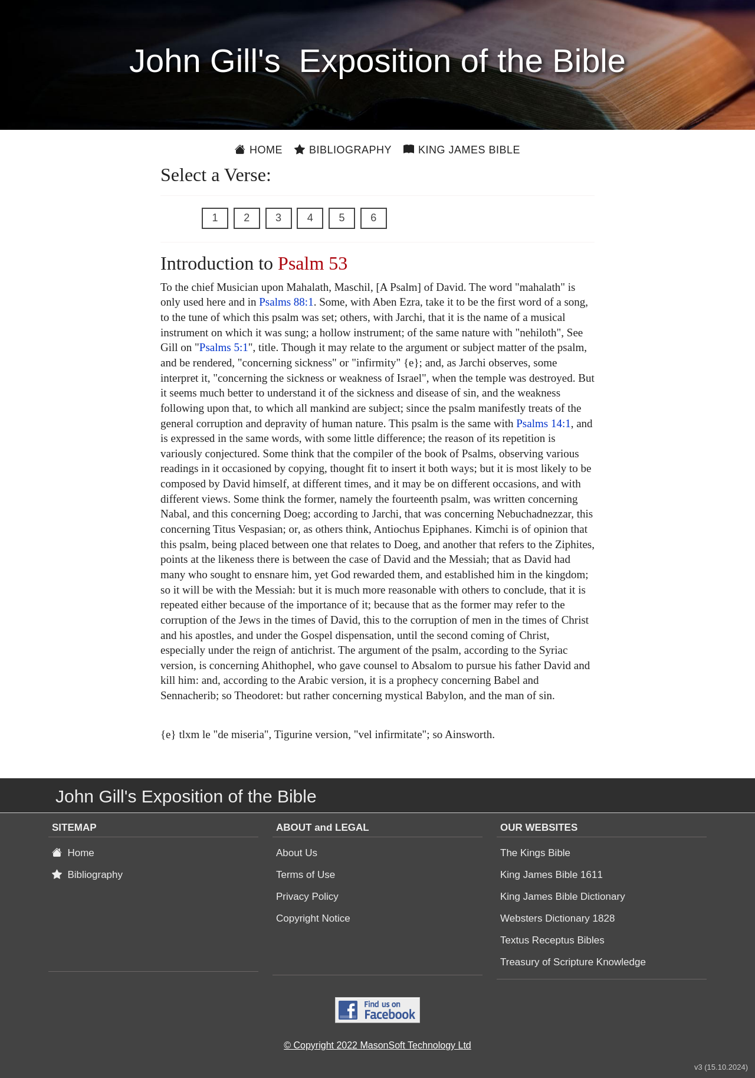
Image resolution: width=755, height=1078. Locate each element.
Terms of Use (305, 874)
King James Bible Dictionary (562, 896)
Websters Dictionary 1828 (557, 918)
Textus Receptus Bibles (552, 940)
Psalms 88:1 (286, 302)
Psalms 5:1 (223, 347)
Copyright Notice (313, 918)
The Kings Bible (535, 853)
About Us (296, 853)
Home (259, 150)
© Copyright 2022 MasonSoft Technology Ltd (377, 1045)
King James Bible (461, 150)
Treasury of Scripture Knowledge (573, 962)
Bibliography (343, 150)
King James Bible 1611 (551, 874)
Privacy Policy (307, 896)
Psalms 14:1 (543, 423)
